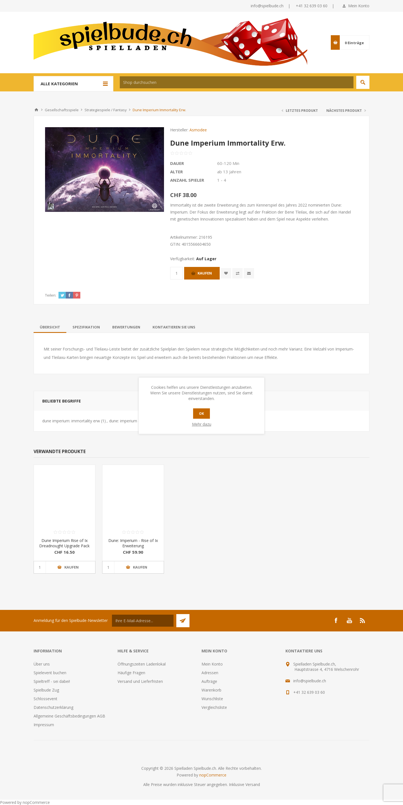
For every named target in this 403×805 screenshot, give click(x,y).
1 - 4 (221, 180)
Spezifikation (86, 327)
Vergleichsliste (214, 707)
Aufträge (209, 681)
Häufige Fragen (131, 672)
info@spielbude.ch (267, 5)
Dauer (177, 163)
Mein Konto (358, 5)
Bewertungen (126, 327)
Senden (182, 620)
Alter (176, 171)
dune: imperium (123, 420)
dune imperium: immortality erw (71, 420)
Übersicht (50, 327)
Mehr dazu (201, 424)
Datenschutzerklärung (53, 707)
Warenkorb (211, 690)
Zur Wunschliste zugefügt (226, 273)
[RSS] (362, 620)
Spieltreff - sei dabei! (52, 681)
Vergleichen (237, 273)
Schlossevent (45, 698)
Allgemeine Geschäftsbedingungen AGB (69, 716)
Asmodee (198, 129)
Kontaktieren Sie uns (174, 327)
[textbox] (236, 82)
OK (201, 413)
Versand (252, 784)
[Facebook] (335, 620)
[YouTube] (349, 620)
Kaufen (205, 273)
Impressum (44, 724)
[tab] (50, 327)
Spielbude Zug (46, 690)
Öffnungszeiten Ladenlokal (142, 664)
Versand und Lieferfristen (140, 681)
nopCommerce (212, 775)
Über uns (42, 664)
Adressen (210, 672)
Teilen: (50, 295)
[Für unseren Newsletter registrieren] (143, 621)
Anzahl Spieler (187, 180)
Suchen (362, 82)
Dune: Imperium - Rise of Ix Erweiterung (133, 543)
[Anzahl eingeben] (176, 273)
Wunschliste (212, 698)
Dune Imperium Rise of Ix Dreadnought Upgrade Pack (64, 543)
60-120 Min (228, 163)
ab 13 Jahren (229, 171)
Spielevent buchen (50, 672)
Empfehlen (249, 273)
